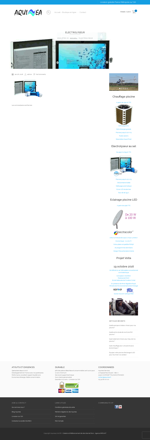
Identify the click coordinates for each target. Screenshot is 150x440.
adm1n (29, 74)
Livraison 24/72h (17, 416)
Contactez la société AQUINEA (22, 421)
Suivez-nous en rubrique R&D (124, 294)
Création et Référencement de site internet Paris (78, 433)
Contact (83, 12)
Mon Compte (59, 421)
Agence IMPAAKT (100, 433)
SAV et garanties (60, 416)
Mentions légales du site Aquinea (66, 412)
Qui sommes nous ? (18, 407)
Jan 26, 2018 (19, 74)
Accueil (73, 38)
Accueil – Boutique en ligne (65, 12)
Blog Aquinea (16, 412)
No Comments (41, 74)
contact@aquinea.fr (104, 377)
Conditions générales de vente (65, 407)
